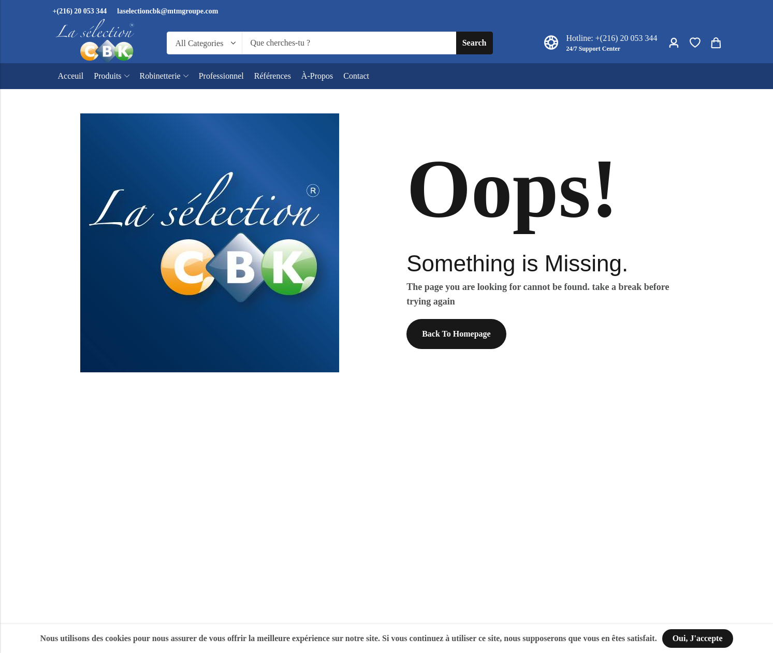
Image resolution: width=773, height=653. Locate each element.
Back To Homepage (456, 333)
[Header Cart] (715, 43)
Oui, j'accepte (698, 638)
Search (474, 42)
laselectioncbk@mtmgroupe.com (167, 11)
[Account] (673, 43)
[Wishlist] (695, 43)
